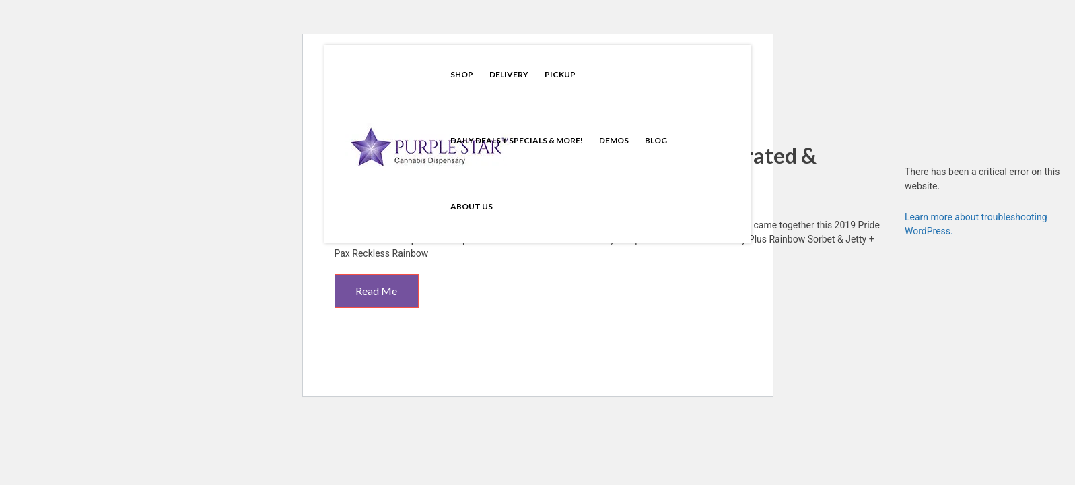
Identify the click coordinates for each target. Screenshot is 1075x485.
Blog (656, 140)
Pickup (560, 74)
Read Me (376, 290)
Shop (461, 74)
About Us (471, 206)
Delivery (508, 74)
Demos (614, 140)
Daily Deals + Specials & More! (516, 140)
